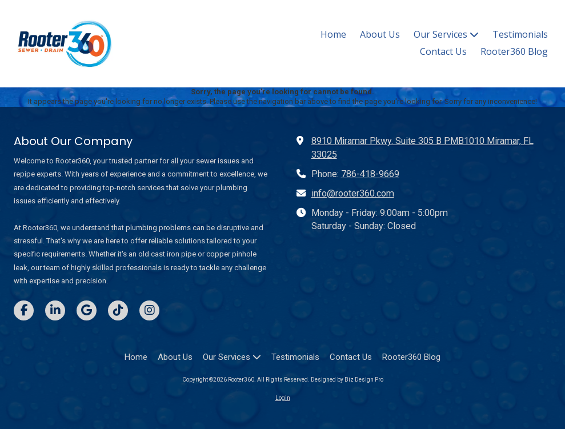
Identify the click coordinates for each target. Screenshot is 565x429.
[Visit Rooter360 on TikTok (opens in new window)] (118, 310)
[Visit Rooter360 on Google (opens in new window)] (87, 310)
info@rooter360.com (352, 193)
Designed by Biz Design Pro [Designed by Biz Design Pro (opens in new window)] (347, 379)
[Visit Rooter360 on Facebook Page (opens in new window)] (24, 310)
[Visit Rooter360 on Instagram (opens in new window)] (149, 310)
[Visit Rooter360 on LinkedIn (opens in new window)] (55, 310)
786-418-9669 (370, 174)
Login (282, 398)
